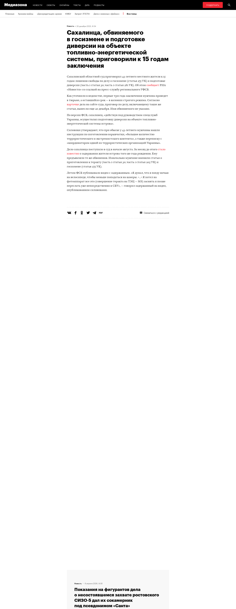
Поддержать (212, 4)
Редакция (72, 571)
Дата (87, 4)
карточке (73, 104)
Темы (70, 588)
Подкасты (99, 4)
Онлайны (64, 4)
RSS (108, 571)
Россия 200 (111, 588)
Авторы (71, 582)
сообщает (152, 85)
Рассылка (110, 576)
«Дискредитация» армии (49, 13)
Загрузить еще (118, 480)
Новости (37, 4)
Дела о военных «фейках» (107, 13)
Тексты (77, 4)
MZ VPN (109, 582)
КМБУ (68, 13)
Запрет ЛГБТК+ (82, 13)
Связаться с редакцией (154, 225)
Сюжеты (51, 4)
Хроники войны (25, 13)
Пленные (9, 13)
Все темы (132, 13)
